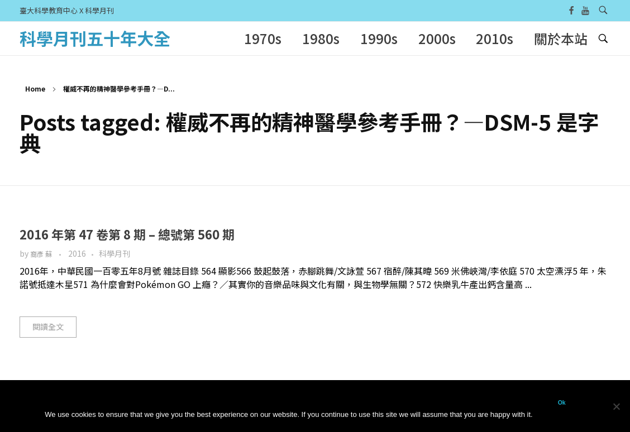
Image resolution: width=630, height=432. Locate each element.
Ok (562, 402)
